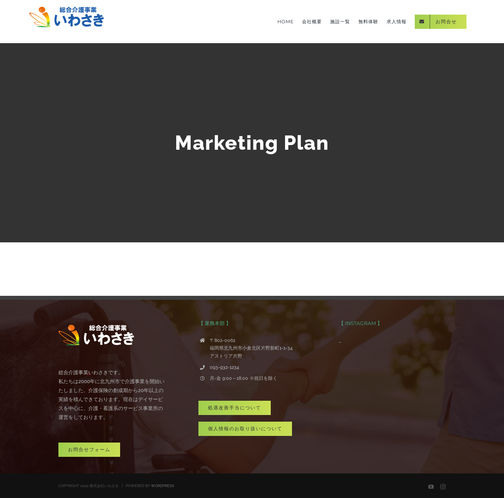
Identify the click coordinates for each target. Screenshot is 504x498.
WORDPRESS (162, 486)
